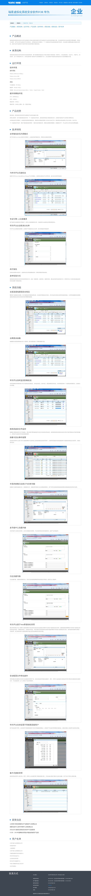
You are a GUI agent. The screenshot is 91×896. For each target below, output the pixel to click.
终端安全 (41, 2)
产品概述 (12, 26)
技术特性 (40, 26)
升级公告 (31, 23)
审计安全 (61, 2)
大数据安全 (65, 2)
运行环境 (26, 26)
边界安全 (46, 2)
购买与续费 (75, 2)
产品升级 (80, 2)
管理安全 (51, 2)
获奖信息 (54, 26)
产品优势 (33, 26)
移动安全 (56, 2)
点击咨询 (50, 885)
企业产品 (25, 2)
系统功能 (47, 26)
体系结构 (19, 26)
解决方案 (70, 2)
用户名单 (61, 26)
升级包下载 (25, 23)
